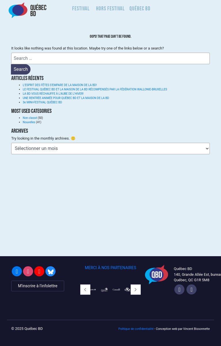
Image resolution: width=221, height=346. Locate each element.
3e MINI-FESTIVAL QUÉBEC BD (42, 102)
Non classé (30, 117)
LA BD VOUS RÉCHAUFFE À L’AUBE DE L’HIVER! (53, 93)
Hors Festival (110, 8)
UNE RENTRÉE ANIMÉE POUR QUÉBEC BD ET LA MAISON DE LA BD (66, 98)
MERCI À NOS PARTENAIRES (110, 267)
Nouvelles (29, 122)
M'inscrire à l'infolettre (37, 286)
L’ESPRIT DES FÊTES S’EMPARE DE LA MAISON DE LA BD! (60, 85)
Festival (81, 8)
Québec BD (139, 8)
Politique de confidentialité (136, 329)
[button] (85, 290)
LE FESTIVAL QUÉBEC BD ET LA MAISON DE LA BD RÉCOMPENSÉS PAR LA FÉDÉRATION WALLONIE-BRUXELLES (95, 89)
